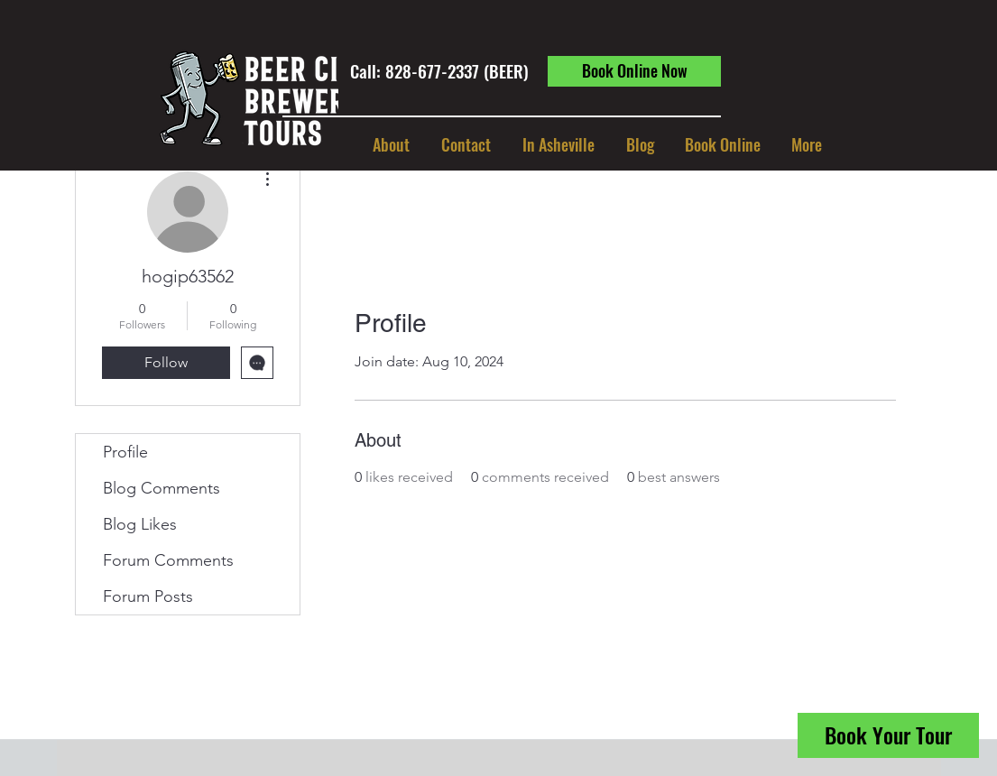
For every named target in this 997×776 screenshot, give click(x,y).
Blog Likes (140, 524)
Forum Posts (148, 596)
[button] (558, 144)
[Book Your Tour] (888, 735)
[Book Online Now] (634, 71)
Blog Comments (161, 488)
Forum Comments (168, 560)
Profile (125, 452)
